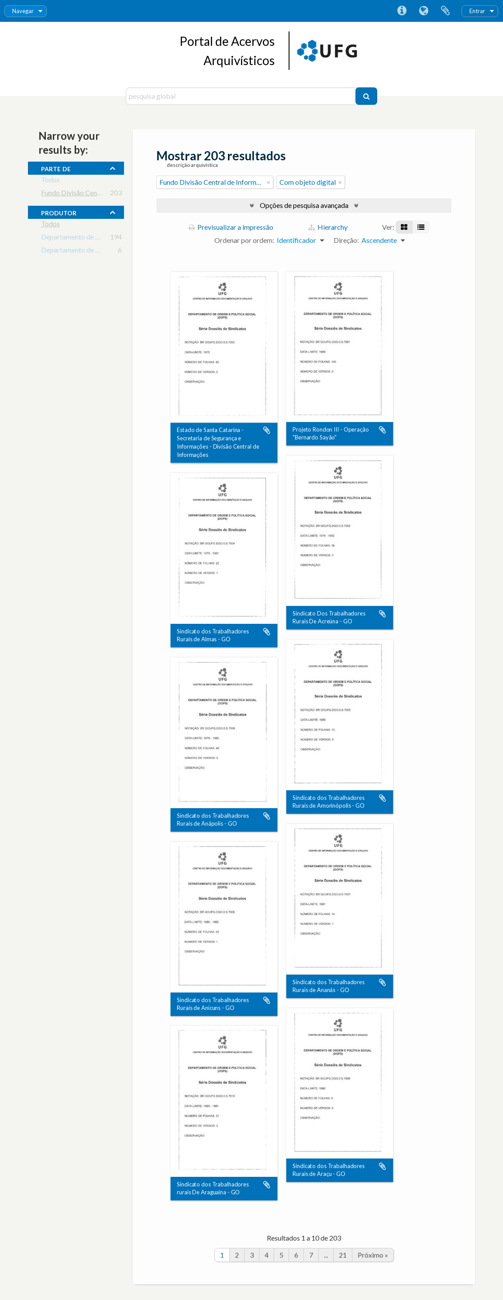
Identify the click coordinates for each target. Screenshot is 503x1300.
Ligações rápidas (402, 11)
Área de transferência (445, 11)
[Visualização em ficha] (404, 227)
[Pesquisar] (366, 96)
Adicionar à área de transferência (266, 430)
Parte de (56, 167)
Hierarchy (328, 227)
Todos (50, 181)
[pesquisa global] (242, 96)
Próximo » (373, 1255)
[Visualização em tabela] (421, 227)
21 (343, 1255)
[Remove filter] (268, 182)
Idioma (423, 11)
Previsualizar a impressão (231, 227)
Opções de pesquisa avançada (304, 205)
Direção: (346, 240)
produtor (58, 212)
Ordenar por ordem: (244, 240)
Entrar (477, 10)
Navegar (23, 10)
